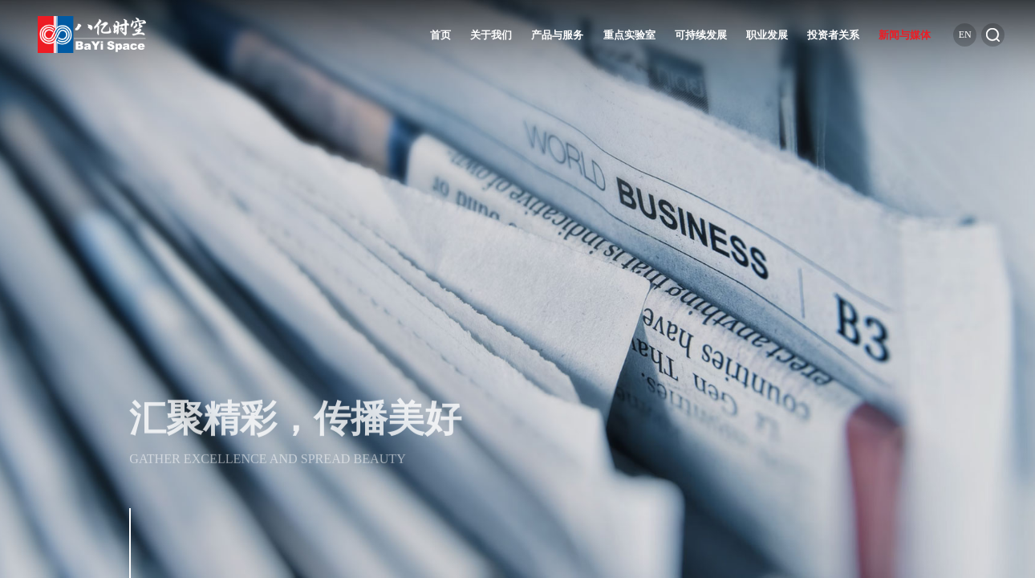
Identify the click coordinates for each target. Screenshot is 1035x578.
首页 (440, 35)
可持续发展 (701, 35)
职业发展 (767, 35)
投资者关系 (833, 35)
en (965, 34)
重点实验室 (629, 35)
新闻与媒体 (905, 35)
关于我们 (491, 35)
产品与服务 (557, 35)
